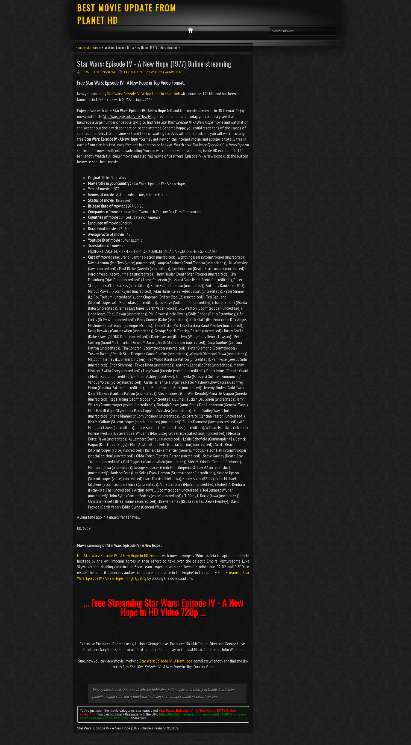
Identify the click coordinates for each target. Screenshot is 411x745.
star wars (92, 47)
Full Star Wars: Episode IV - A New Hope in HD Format (119, 555)
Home (79, 47)
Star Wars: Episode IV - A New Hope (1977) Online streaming (154, 63)
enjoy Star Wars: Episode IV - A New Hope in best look (139, 93)
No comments (171, 71)
